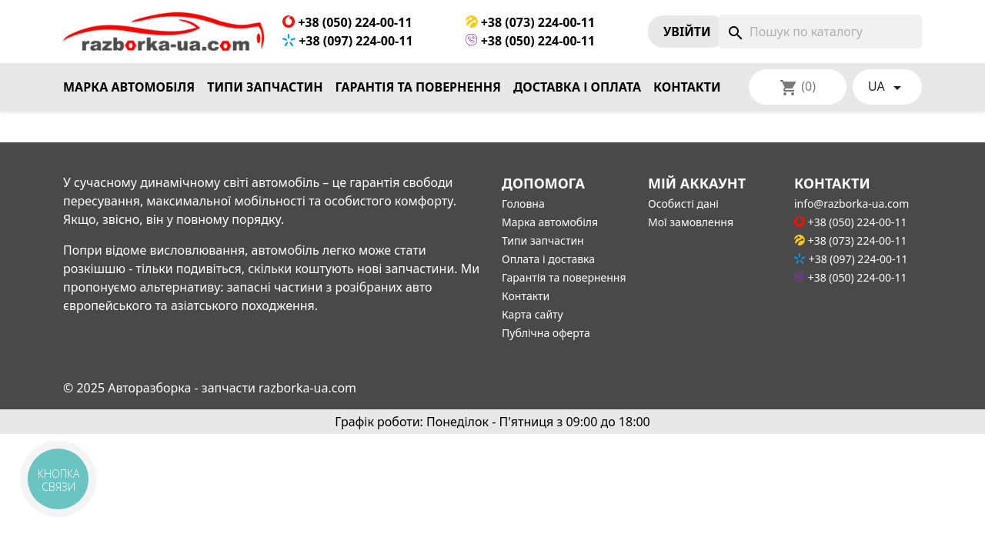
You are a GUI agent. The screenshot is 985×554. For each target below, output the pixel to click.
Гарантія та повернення (418, 86)
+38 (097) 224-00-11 (347, 40)
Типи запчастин (264, 86)
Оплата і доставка (548, 259)
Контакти (687, 86)
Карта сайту (532, 314)
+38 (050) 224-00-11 (347, 22)
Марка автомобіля (129, 86)
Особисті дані (683, 203)
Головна (523, 203)
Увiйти (687, 31)
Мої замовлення (690, 222)
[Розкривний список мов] (887, 87)
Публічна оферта (546, 332)
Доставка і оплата (577, 86)
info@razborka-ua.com (851, 203)
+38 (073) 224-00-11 (531, 22)
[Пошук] (820, 31)
